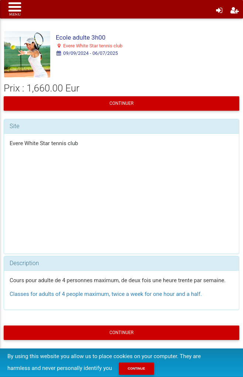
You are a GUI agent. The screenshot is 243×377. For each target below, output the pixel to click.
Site (15, 126)
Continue (136, 368)
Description (24, 263)
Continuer (121, 103)
